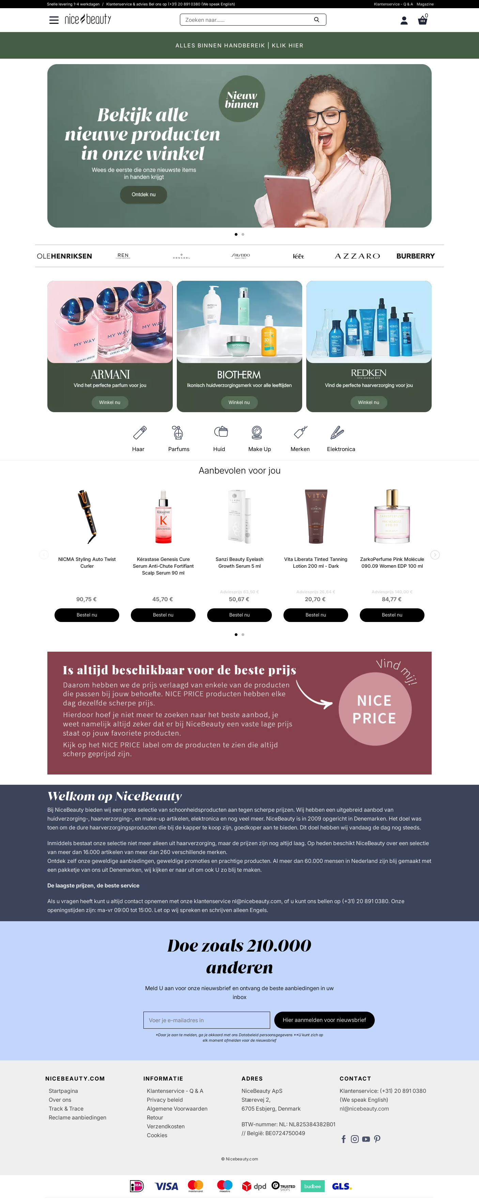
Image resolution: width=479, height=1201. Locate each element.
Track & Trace (66, 1108)
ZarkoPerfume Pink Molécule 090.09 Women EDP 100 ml (392, 562)
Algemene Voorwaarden (177, 1108)
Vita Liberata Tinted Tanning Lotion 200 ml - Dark (315, 562)
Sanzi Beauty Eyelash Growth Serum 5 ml (239, 562)
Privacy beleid (165, 1099)
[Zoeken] (253, 20)
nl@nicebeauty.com (364, 1108)
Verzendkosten (166, 1126)
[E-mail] (206, 1020)
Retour (155, 1117)
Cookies (157, 1135)
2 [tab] (243, 634)
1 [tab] (236, 634)
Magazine (425, 4)
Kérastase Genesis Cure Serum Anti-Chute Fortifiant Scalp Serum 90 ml (163, 566)
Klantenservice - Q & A (393, 4)
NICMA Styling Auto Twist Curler (87, 562)
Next (434, 555)
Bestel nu (87, 615)
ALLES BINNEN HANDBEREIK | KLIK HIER (239, 45)
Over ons (60, 1099)
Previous (45, 555)
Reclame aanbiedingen (77, 1117)
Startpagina (63, 1090)
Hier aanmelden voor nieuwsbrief (324, 1019)
